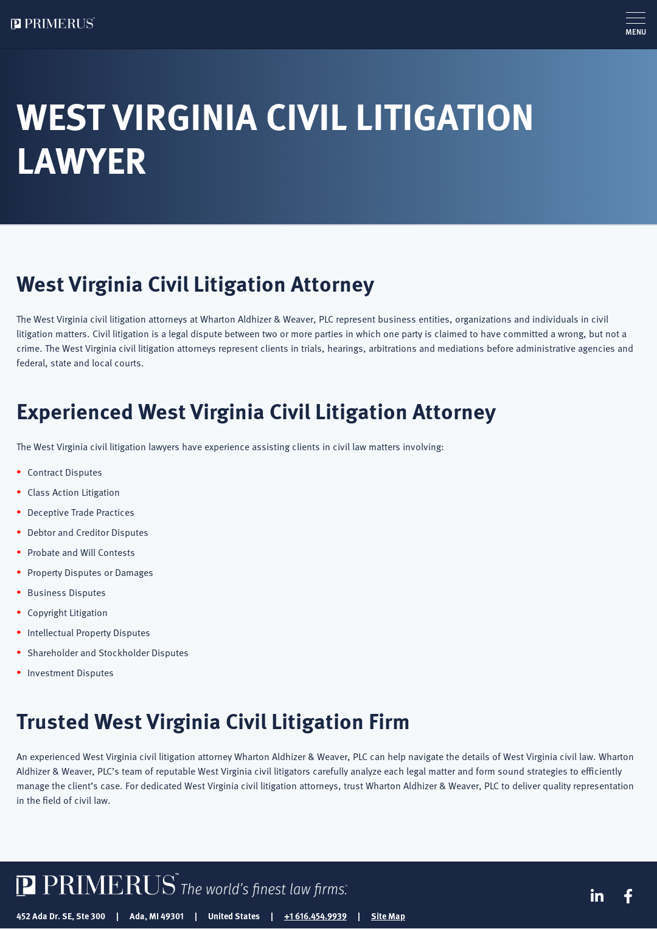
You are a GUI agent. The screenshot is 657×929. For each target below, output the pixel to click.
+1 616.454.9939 (315, 916)
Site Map (388, 916)
